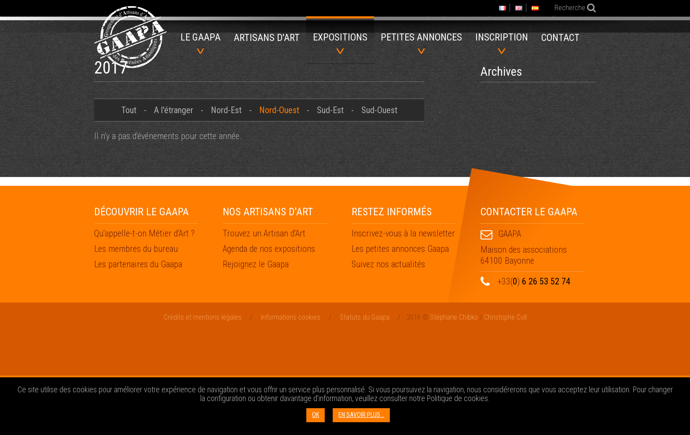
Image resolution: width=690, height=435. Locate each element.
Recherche (569, 8)
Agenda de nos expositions (269, 351)
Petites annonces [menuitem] (421, 43)
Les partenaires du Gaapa (138, 366)
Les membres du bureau (136, 351)
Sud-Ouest (379, 212)
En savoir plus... (361, 415)
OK (315, 415)
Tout (128, 212)
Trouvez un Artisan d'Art (264, 335)
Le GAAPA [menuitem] (200, 43)
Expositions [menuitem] (340, 43)
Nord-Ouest (279, 212)
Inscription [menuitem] (501, 43)
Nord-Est (226, 212)
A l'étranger (173, 212)
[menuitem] (266, 40)
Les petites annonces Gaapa (400, 351)
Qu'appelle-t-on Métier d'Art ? (144, 335)
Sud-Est (330, 212)
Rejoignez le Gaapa (256, 366)
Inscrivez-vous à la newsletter (403, 335)
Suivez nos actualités (388, 366)
